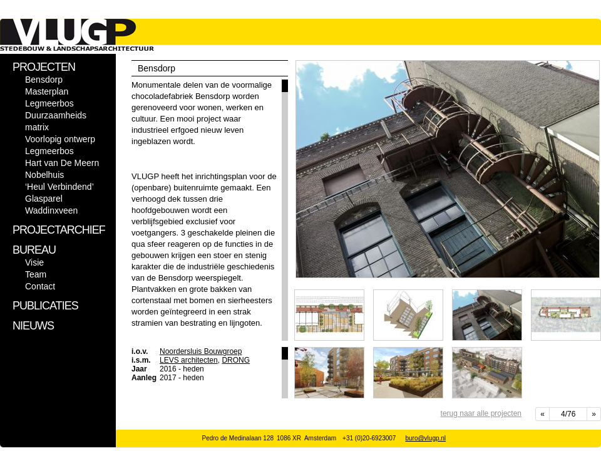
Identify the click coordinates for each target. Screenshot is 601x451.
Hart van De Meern (62, 163)
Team (35, 274)
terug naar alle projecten (481, 413)
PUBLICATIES (45, 305)
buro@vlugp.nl (425, 438)
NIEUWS (33, 325)
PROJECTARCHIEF (59, 230)
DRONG (236, 360)
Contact (40, 286)
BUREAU (34, 250)
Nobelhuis (44, 175)
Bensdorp (44, 80)
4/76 (568, 414)
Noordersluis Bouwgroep (201, 351)
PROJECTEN (44, 67)
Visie (34, 262)
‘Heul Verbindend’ (59, 187)
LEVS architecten (189, 360)
